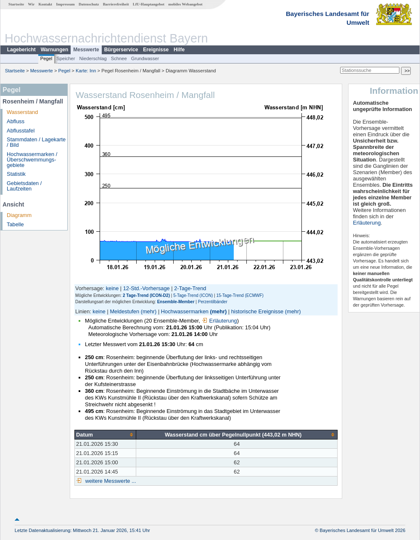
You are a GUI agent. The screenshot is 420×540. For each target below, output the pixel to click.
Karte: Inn (86, 70)
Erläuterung (219, 321)
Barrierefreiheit (116, 4)
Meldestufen (124, 311)
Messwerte (86, 50)
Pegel (46, 58)
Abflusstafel (20, 130)
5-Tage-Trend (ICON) (193, 295)
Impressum (65, 4)
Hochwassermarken (185, 311)
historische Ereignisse (257, 311)
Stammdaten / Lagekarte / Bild (36, 142)
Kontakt (45, 4)
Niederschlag (92, 58)
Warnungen (55, 50)
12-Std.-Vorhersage (146, 288)
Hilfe (179, 50)
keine (112, 288)
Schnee (119, 58)
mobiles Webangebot (185, 4)
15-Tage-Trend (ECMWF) (239, 295)
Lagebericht (21, 50)
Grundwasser (145, 58)
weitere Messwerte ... (110, 481)
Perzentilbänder (212, 301)
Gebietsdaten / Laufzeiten (24, 186)
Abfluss (15, 121)
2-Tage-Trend (190, 288)
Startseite (16, 4)
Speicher (65, 58)
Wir (31, 4)
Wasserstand (22, 112)
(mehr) (149, 311)
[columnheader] (105, 434)
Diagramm (19, 215)
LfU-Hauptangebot (148, 4)
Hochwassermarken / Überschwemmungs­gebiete (32, 159)
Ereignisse (156, 50)
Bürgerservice (121, 50)
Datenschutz (89, 4)
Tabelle (15, 224)
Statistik (16, 174)
